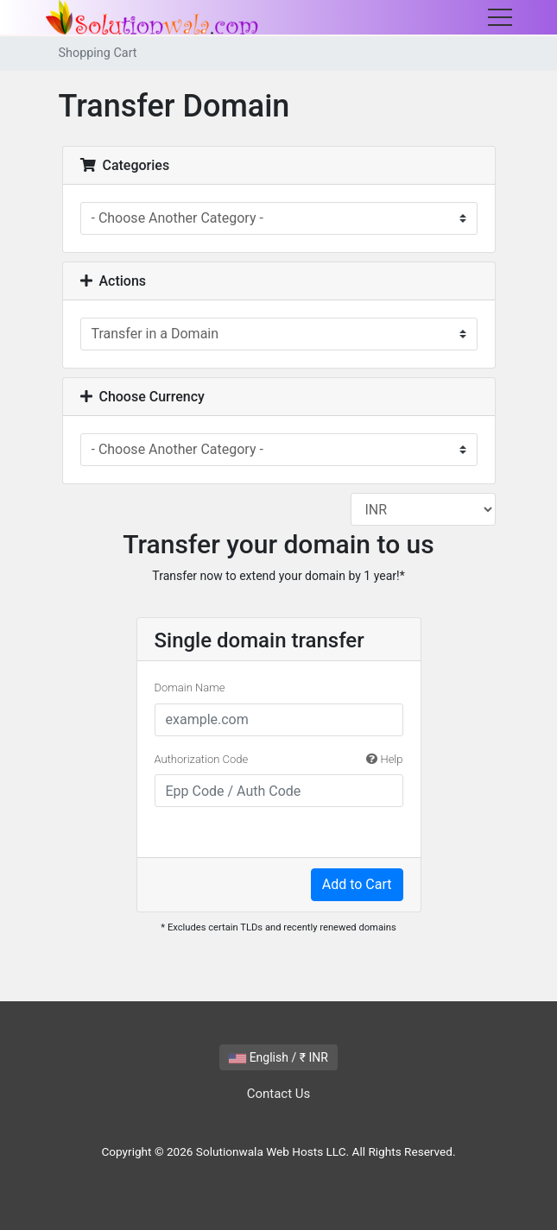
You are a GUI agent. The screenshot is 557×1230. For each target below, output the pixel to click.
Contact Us (279, 1093)
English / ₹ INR (278, 1057)
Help (384, 759)
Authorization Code (279, 759)
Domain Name (190, 687)
